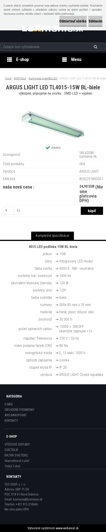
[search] (101, 47)
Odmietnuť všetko (73, 21)
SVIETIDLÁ (20, 78)
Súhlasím (95, 21)
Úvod (8, 78)
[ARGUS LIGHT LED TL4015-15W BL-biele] (53, 109)
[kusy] (8, 211)
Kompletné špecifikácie (52, 235)
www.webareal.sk (67, 528)
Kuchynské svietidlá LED (43, 78)
